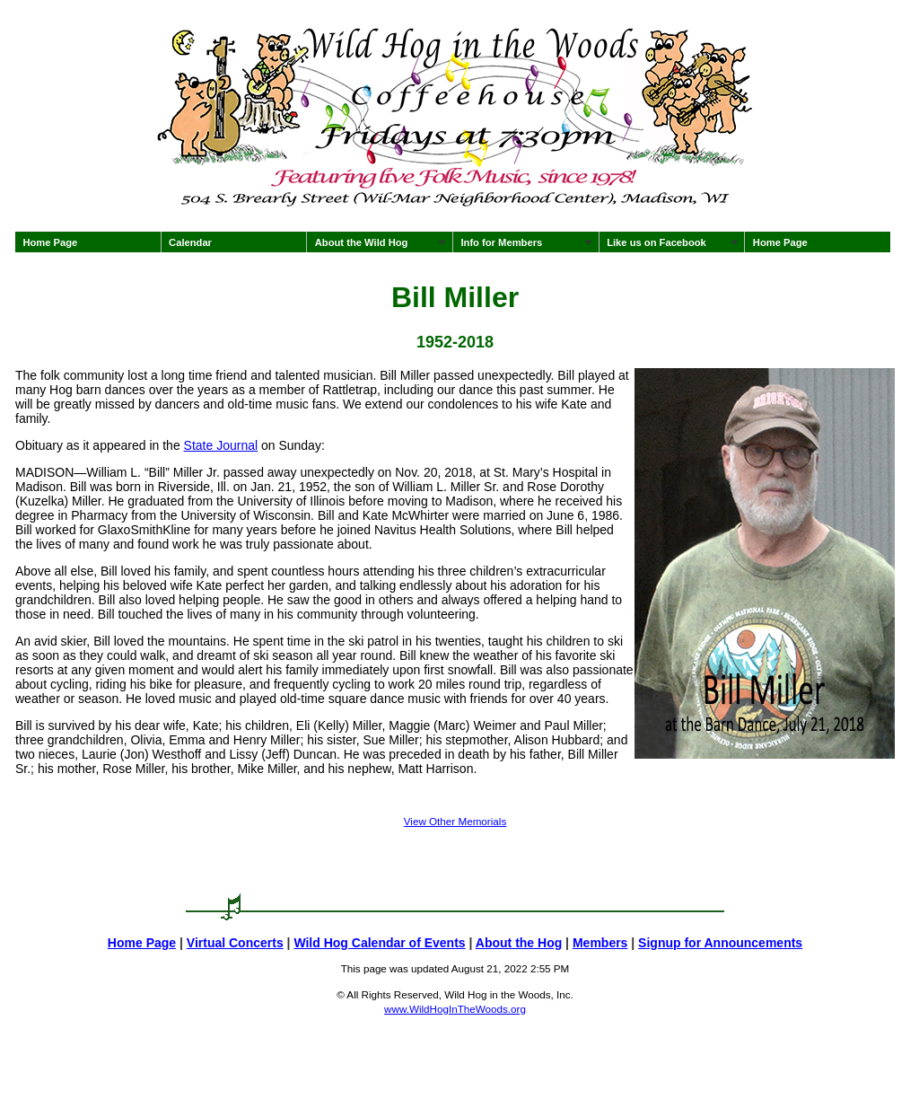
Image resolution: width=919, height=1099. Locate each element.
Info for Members (501, 242)
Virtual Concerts (235, 943)
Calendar (190, 242)
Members (600, 943)
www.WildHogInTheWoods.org (455, 1009)
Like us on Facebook (656, 242)
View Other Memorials (455, 821)
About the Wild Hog (361, 242)
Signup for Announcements (720, 943)
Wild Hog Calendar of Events (379, 943)
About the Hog (519, 943)
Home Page (49, 242)
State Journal (221, 445)
